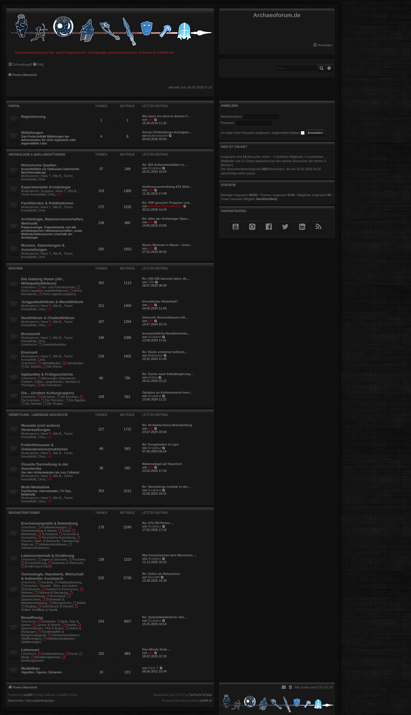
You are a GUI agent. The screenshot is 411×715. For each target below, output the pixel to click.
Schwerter (46, 621)
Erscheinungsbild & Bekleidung (49, 523)
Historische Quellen (39, 165)
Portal (14, 106)
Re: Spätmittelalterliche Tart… (164, 617)
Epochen (16, 268)
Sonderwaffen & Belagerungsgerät (42, 633)
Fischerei (77, 559)
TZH (151, 282)
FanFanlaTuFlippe (200, 695)
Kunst (71, 653)
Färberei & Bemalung (51, 592)
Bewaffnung (32, 617)
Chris (41, 179)
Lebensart (30, 650)
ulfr (150, 119)
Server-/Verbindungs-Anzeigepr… (167, 132)
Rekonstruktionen (24, 512)
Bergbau (29, 606)
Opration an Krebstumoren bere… (167, 392)
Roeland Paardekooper (165, 206)
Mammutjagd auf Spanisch (162, 464)
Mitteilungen (32, 132)
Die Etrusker (67, 396)
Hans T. (46, 176)
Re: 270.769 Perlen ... (157, 523)
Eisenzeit (29, 352)
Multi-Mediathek (35, 487)
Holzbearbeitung (68, 582)
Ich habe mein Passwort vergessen (245, 132)
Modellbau (30, 668)
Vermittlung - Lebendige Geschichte (38, 414)
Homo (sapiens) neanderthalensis (50, 289)
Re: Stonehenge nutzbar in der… (166, 486)
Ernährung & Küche (36, 566)
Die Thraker (53, 403)
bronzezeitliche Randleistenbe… (166, 333)
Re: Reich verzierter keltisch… (164, 352)
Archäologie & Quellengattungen (37, 154)
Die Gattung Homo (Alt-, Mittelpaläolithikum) (42, 281)
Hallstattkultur (49, 363)
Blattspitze (155, 355)
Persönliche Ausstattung (56, 537)
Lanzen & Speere (47, 625)
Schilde (69, 625)
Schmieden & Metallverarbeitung (43, 601)
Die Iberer (46, 396)
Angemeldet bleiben (288, 132)
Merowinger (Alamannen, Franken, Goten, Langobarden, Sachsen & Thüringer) (50, 381)
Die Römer (52, 366)
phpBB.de (206, 700)
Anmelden (229, 105)
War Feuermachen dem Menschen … (169, 555)
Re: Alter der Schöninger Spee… (166, 218)
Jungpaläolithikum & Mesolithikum (52, 302)
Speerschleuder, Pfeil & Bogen (51, 626)
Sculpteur (154, 168)
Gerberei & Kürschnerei (60, 589)
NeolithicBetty (266, 199)
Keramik (45, 582)
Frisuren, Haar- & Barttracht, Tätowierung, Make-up (51, 541)
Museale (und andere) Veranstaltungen (40, 427)
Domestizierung (34, 563)
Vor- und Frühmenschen (56, 287)
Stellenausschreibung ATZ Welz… (167, 186)
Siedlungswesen (43, 659)
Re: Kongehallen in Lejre (160, 444)
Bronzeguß (56, 596)
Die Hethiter (31, 403)
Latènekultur (72, 363)
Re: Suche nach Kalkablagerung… (167, 374)
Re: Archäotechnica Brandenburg (167, 425)
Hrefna (153, 377)
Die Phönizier (52, 400)
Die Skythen (31, 366)
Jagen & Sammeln (52, 559)
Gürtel (64, 530)
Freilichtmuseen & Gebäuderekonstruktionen (44, 447)
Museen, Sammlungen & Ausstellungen (43, 247)
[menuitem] (322, 45)
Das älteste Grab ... (156, 649)
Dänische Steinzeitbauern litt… (165, 317)
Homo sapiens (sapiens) (57, 294)
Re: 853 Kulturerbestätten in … (165, 164)
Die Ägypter (75, 400)
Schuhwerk (48, 534)
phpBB (28, 695)
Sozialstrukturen (51, 653)
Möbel (79, 603)
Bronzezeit (30, 334)
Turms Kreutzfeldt (33, 194)
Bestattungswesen (46, 657)
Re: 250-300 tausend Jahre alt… (166, 278)
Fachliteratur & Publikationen (47, 203)
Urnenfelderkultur (52, 344)
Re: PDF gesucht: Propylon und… (167, 202)
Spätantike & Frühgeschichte (47, 374)
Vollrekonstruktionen (51, 544)
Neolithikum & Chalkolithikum (47, 318)
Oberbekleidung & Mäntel (46, 529)
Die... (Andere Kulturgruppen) (47, 393)
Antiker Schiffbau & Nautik (49, 608)
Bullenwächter (158, 135)
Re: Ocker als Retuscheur (161, 573)
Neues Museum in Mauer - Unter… (167, 245)
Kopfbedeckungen (52, 527)
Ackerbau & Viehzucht (65, 563)
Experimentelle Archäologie (45, 187)
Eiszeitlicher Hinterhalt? (160, 301)
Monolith (154, 577)
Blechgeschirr (60, 603)
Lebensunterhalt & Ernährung (47, 555)
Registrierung (33, 116)
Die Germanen (49, 385)
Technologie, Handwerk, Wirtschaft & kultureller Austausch (52, 576)
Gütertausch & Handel (56, 606)
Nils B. (57, 176)
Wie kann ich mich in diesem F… (166, 116)
